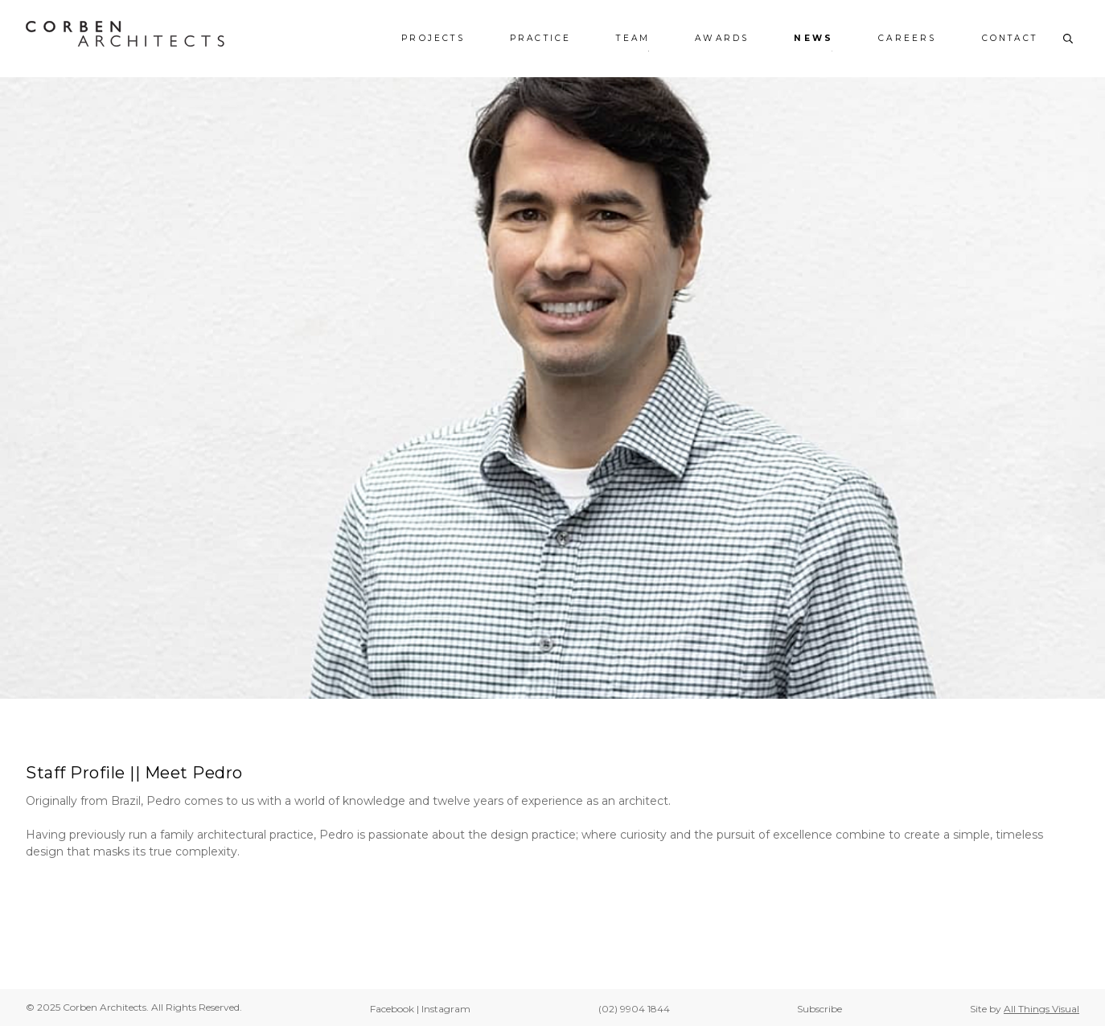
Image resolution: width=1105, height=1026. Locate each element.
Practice (541, 38)
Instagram (445, 1009)
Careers (907, 38)
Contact (1009, 38)
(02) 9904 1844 (634, 1009)
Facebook (392, 1009)
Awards (722, 38)
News (813, 38)
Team (633, 38)
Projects (433, 38)
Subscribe (819, 1009)
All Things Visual (1041, 1009)
